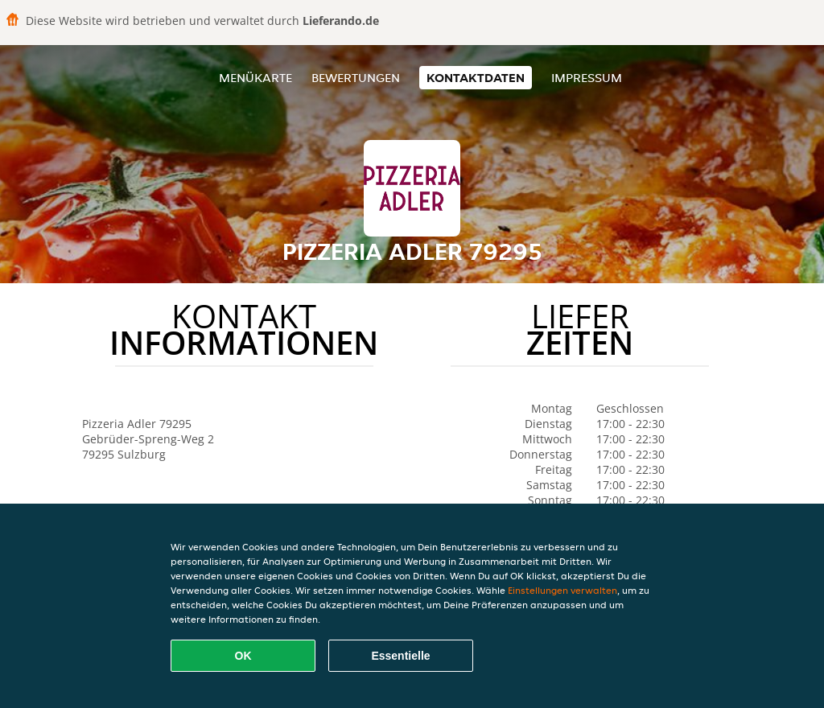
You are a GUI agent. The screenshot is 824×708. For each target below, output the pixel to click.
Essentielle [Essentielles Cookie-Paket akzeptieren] (400, 655)
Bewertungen (355, 77)
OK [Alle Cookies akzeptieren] (243, 655)
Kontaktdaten (475, 77)
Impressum (586, 77)
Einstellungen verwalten (562, 590)
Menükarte (255, 77)
